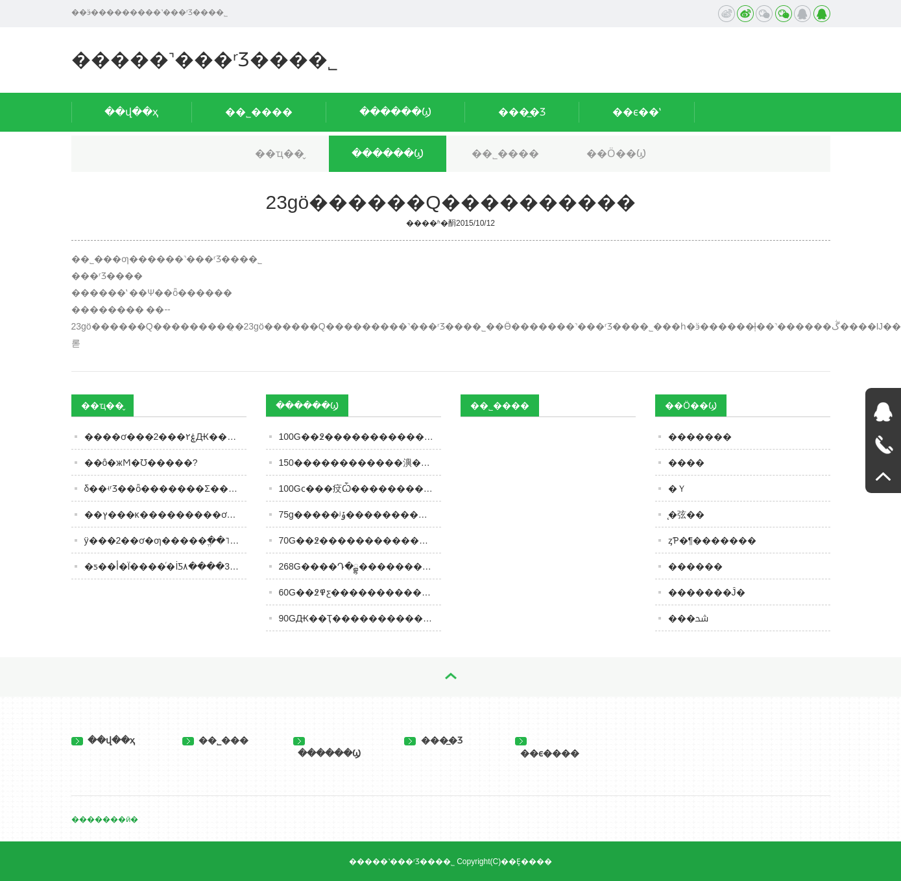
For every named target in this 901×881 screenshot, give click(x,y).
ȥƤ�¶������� (712, 540)
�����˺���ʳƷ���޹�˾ (204, 59)
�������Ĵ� (706, 592)
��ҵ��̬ (279, 153)
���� (686, 462)
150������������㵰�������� (360, 462)
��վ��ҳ (131, 111)
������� (700, 436)
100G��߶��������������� (360, 436)
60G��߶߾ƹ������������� (360, 592)
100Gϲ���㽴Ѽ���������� (360, 488)
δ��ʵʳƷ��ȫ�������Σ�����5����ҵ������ (165, 488)
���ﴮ (688, 618)
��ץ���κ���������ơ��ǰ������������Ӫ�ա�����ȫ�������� (165, 514)
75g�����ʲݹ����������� (360, 514)
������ (695, 566)
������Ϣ (395, 111)
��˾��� (215, 740)
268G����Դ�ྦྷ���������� (360, 566)
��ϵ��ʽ (636, 111)
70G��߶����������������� (360, 540)
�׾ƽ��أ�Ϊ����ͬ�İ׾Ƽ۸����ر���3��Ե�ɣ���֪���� (165, 566)
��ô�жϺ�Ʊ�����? (141, 462)
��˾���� (259, 111)
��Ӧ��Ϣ (616, 153)
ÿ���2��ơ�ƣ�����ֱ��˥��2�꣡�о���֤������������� (165, 540)
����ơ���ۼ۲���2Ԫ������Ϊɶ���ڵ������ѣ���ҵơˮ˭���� (165, 436)
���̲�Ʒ (522, 111)
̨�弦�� (686, 514)
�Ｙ (677, 488)
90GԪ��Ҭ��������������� (360, 618)
